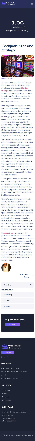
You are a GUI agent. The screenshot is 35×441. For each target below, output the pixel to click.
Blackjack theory (7, 233)
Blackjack (20, 27)
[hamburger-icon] (31, 4)
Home (12, 27)
